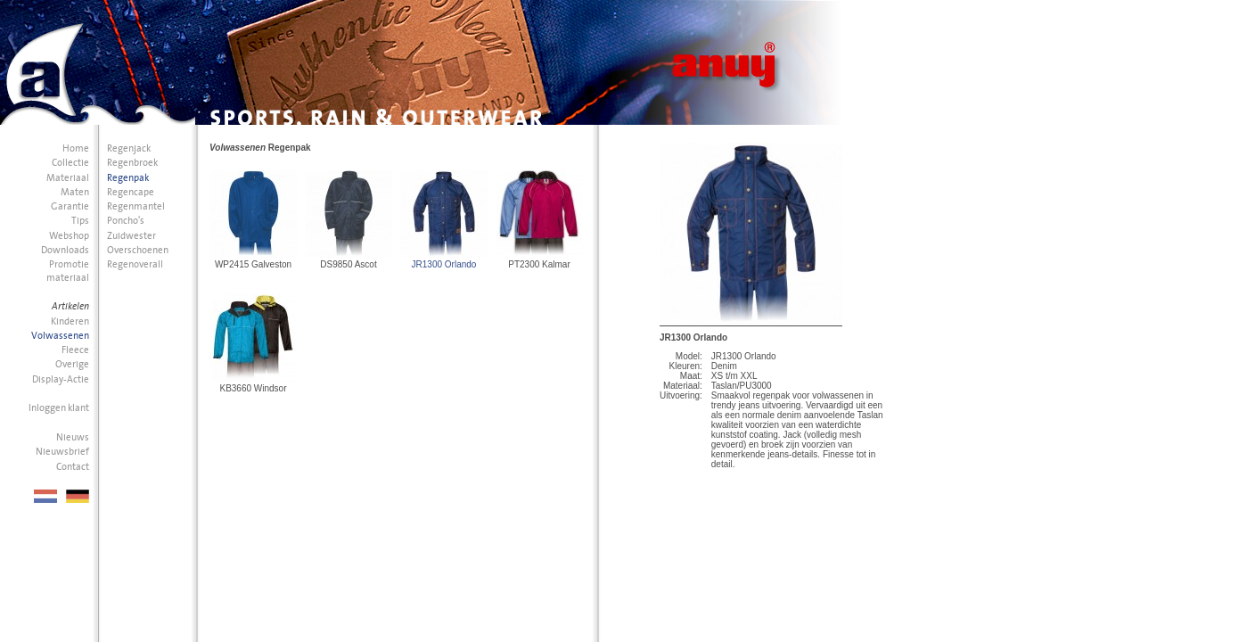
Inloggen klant (59, 408)
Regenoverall (135, 264)
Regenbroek (132, 163)
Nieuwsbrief (62, 451)
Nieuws (72, 437)
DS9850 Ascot (348, 264)
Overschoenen (137, 250)
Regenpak (128, 178)
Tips (80, 220)
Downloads (65, 250)
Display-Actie (60, 379)
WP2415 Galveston (253, 264)
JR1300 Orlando (444, 264)
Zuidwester (131, 236)
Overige (72, 364)
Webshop (69, 236)
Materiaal (67, 178)
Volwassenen (60, 336)
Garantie (70, 206)
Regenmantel (136, 206)
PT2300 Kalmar (539, 264)
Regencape (130, 192)
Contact (72, 467)
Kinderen (70, 321)
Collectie (70, 163)
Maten (75, 192)
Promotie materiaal (67, 271)
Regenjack (129, 148)
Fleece (75, 350)
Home (75, 148)
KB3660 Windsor (252, 388)
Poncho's (125, 220)
